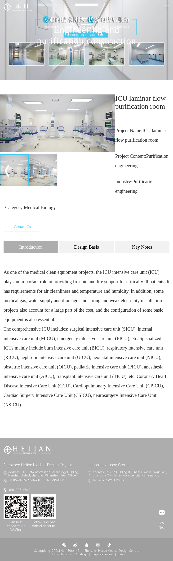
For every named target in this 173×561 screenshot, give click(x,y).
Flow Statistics (61, 554)
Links (121, 554)
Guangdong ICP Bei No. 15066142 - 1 (59, 550)
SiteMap (81, 554)
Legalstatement (102, 554)
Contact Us (22, 227)
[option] (57, 123)
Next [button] (108, 171)
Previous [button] (7, 171)
